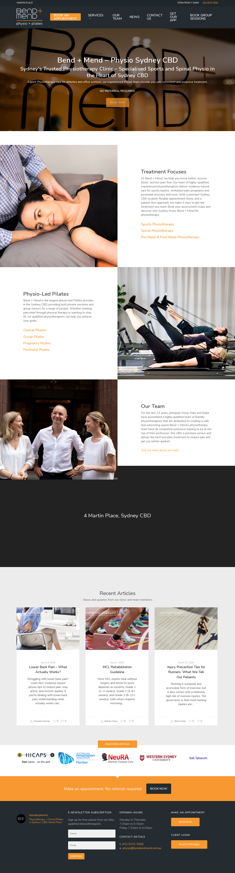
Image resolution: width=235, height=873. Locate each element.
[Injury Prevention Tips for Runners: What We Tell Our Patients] (186, 666)
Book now (158, 789)
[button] (117, 744)
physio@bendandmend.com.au (142, 848)
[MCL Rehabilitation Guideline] (117, 666)
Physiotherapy (34, 613)
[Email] (92, 845)
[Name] (92, 834)
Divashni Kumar (40, 721)
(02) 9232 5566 (133, 844)
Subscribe (76, 856)
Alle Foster (178, 721)
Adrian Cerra (109, 721)
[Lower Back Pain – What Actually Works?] (48, 666)
